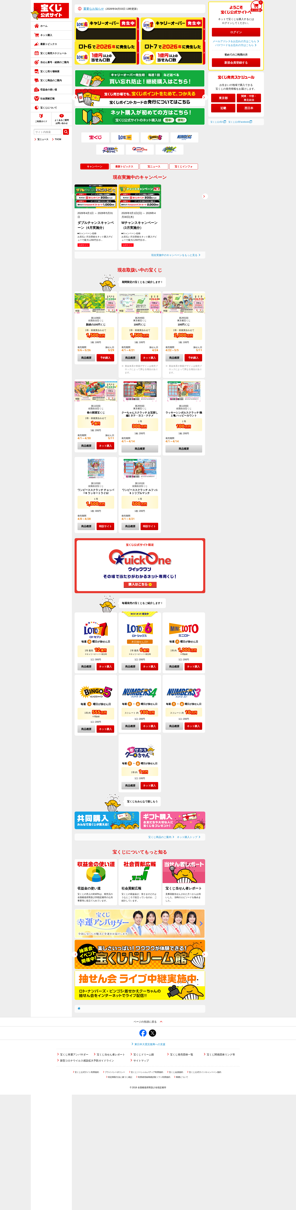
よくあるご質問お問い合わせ (62, 121)
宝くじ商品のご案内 (51, 80)
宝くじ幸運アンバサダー (74, 1054)
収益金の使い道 (48, 89)
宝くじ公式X (216, 122)
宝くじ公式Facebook (238, 122)
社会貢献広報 (47, 98)
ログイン (236, 32)
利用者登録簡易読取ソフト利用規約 (154, 1077)
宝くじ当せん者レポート (111, 1054)
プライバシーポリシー (115, 1072)
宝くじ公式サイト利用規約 (87, 1072)
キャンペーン (94, 166)
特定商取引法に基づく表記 (120, 1077)
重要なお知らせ (93, 8)
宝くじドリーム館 (143, 1054)
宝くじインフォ (184, 166)
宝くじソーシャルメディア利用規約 (147, 1072)
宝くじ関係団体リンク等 (221, 1054)
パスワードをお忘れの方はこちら (234, 45)
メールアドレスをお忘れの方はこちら (234, 41)
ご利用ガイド (41, 121)
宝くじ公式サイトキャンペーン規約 (205, 1072)
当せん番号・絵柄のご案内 (54, 62)
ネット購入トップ (187, 837)
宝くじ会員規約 (176, 1072)
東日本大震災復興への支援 (150, 1044)
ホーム (43, 26)
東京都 (223, 98)
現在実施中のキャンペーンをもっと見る (174, 255)
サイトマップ (141, 1060)
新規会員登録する (236, 62)
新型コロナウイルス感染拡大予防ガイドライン (87, 1060)
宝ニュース (42, 139)
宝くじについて (48, 107)
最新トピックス (48, 44)
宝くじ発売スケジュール (53, 53)
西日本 (248, 108)
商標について (182, 1077)
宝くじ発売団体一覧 (181, 1054)
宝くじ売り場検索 (49, 71)
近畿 (223, 108)
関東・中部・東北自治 (249, 98)
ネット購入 (46, 35)
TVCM (58, 139)
